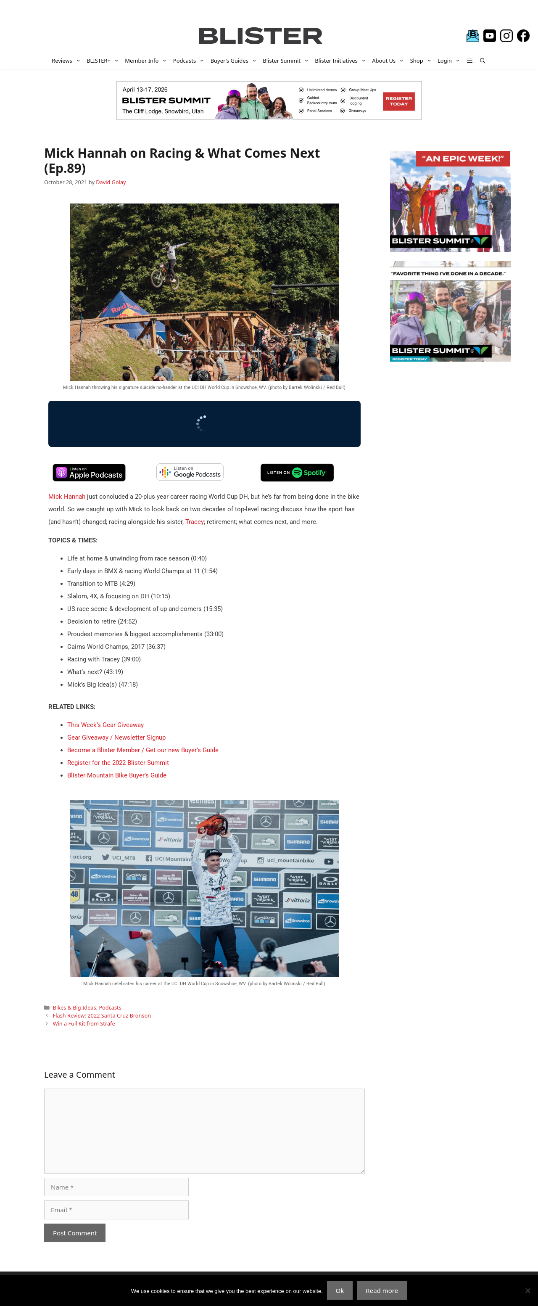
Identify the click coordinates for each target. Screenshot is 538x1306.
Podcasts (190, 60)
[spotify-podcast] (297, 480)
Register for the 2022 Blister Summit (118, 763)
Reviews (68, 60)
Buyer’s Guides (235, 60)
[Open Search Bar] (482, 60)
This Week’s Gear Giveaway (105, 725)
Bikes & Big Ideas (74, 1007)
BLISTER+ (104, 60)
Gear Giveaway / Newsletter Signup (116, 737)
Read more (382, 1290)
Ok (340, 1290)
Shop (422, 60)
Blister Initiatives (342, 60)
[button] (470, 60)
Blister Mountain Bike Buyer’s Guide (116, 775)
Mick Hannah (66, 496)
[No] (527, 1290)
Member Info (147, 60)
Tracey (194, 522)
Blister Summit (287, 60)
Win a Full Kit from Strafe (84, 1023)
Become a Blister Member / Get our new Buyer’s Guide (143, 750)
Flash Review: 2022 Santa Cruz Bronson (102, 1015)
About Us (389, 60)
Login (450, 60)
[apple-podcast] (89, 480)
